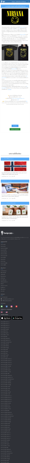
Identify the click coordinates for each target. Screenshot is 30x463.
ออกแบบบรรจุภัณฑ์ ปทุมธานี (6, 418)
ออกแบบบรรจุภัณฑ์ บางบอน (6, 409)
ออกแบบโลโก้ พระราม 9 (5, 327)
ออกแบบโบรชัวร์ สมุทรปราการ (6, 451)
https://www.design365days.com (18, 98)
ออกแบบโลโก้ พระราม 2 (5, 322)
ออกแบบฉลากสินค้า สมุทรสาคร (6, 375)
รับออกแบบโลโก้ (22, 27)
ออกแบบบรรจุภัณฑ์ (4, 248)
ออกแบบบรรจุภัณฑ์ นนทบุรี (6, 429)
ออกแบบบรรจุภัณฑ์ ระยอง (5, 425)
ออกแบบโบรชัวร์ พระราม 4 (6, 436)
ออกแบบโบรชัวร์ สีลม (4, 447)
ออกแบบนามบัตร (4, 254)
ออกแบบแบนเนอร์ (4, 255)
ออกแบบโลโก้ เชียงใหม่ (5, 346)
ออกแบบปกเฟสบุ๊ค (4, 263)
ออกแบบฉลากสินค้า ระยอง (5, 388)
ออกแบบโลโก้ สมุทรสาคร (5, 338)
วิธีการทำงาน (3, 289)
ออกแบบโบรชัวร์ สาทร (5, 442)
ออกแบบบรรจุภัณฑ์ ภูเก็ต (5, 427)
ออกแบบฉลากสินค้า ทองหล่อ (6, 366)
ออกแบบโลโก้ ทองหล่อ (5, 329)
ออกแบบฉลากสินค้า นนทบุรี (6, 392)
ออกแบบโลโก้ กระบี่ (4, 357)
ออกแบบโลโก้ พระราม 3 (5, 323)
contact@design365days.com (8, 299)
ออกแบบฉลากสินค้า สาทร (5, 368)
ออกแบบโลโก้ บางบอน (5, 335)
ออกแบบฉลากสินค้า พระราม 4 (6, 362)
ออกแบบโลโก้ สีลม (4, 336)
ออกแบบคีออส (3, 257)
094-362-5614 (4, 297)
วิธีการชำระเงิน (3, 272)
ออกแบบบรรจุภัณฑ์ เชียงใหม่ (6, 420)
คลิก (18, 100)
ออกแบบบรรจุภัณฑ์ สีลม (5, 410)
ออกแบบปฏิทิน (3, 265)
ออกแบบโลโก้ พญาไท (4, 333)
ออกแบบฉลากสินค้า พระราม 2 (6, 359)
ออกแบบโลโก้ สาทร (4, 331)
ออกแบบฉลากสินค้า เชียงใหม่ (6, 383)
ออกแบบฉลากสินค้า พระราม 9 (6, 364)
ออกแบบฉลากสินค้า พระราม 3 (6, 360)
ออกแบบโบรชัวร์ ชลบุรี (5, 460)
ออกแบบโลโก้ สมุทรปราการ (6, 340)
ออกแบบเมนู (3, 261)
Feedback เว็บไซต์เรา (4, 314)
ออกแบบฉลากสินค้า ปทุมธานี (6, 381)
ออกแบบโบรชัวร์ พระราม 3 (6, 434)
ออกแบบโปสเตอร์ (4, 252)
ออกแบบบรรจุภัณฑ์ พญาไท (5, 407)
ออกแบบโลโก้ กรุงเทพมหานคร (6, 342)
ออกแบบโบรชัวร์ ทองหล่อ (5, 440)
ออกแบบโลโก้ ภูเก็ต (4, 353)
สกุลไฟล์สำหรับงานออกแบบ (6, 181)
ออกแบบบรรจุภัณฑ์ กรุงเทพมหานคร (7, 416)
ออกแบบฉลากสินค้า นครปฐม (6, 384)
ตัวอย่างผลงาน (3, 276)
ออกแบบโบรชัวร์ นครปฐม (5, 458)
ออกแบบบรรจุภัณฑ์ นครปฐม (6, 421)
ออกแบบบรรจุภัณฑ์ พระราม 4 (6, 399)
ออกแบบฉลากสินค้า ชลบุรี (5, 386)
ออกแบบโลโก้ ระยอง (4, 351)
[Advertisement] (15, 114)
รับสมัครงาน (3, 287)
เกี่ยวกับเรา (3, 268)
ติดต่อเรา (2, 284)
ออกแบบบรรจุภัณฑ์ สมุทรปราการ (7, 414)
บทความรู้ (2, 291)
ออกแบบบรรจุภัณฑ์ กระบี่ (5, 431)
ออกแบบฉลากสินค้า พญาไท (6, 370)
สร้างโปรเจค (3, 278)
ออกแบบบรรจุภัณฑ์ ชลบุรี (5, 423)
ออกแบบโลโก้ (3, 244)
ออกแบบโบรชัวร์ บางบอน (5, 446)
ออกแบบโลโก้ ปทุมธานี (5, 344)
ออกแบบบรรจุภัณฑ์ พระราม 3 (6, 397)
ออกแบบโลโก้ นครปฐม (5, 347)
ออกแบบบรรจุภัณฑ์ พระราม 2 (6, 396)
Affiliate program (4, 285)
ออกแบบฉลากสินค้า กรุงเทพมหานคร (7, 379)
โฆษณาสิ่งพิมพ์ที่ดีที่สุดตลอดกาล (7, 159)
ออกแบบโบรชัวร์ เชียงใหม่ (5, 457)
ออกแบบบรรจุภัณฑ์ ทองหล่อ (6, 403)
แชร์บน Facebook (15, 129)
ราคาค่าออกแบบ (4, 271)
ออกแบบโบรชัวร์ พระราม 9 (6, 438)
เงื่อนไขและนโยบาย (4, 282)
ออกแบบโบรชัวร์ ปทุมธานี (5, 455)
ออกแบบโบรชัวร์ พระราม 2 (6, 433)
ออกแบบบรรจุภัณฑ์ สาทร (5, 405)
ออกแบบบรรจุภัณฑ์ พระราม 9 (6, 401)
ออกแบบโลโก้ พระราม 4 (5, 325)
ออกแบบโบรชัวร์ (3, 250)
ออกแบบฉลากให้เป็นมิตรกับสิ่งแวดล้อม (8, 203)
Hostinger (9, 89)
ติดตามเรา (3, 303)
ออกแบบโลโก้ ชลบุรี (4, 349)
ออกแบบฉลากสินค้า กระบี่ (5, 394)
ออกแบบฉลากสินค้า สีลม (5, 373)
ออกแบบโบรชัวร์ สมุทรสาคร (6, 449)
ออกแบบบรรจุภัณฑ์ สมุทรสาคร (6, 412)
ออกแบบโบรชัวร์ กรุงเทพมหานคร (7, 453)
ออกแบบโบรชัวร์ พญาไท (5, 444)
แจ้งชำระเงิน (3, 274)
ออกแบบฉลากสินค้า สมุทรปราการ (7, 377)
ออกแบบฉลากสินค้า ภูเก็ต (5, 390)
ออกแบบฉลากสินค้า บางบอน (6, 372)
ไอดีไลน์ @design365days (7, 301)
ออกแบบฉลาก (3, 246)
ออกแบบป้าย (3, 259)
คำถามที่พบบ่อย (3, 280)
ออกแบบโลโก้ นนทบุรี (4, 355)
